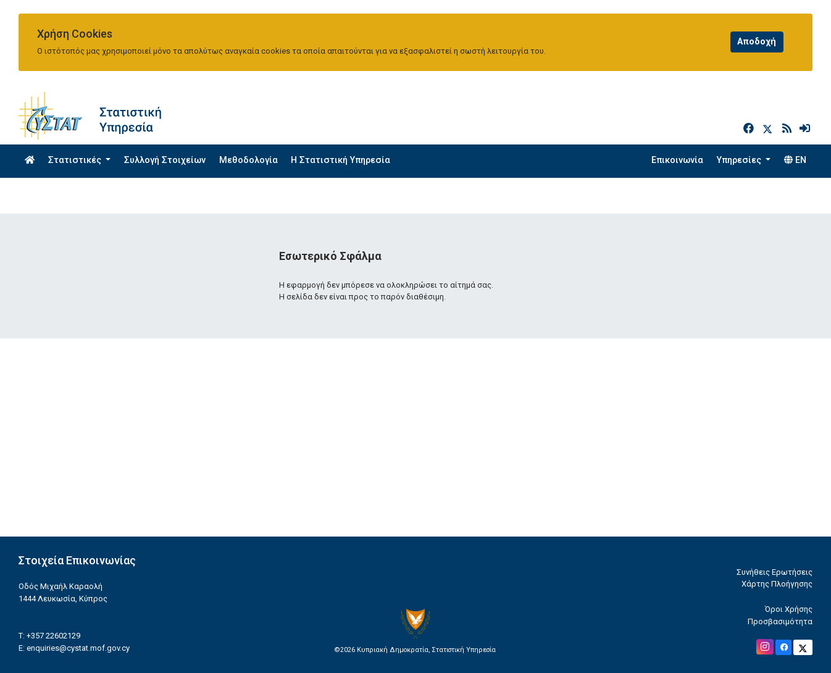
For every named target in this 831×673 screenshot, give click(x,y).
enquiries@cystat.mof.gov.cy (78, 648)
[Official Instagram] (765, 646)
